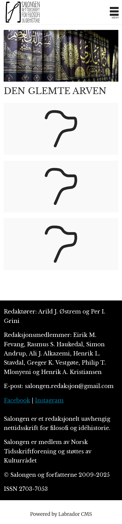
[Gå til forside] (55, 12)
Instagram (49, 400)
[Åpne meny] (114, 12)
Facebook (17, 400)
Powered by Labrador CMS (61, 514)
